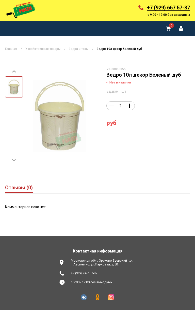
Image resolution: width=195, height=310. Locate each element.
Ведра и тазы (78, 49)
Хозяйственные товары (42, 49)
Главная (11, 49)
